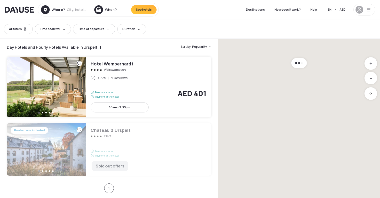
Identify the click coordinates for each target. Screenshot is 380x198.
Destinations (255, 10)
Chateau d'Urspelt (109, 149)
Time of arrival (53, 29)
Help (313, 10)
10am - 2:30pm (119, 107)
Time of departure (94, 29)
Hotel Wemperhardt (109, 87)
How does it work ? (288, 10)
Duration (131, 29)
